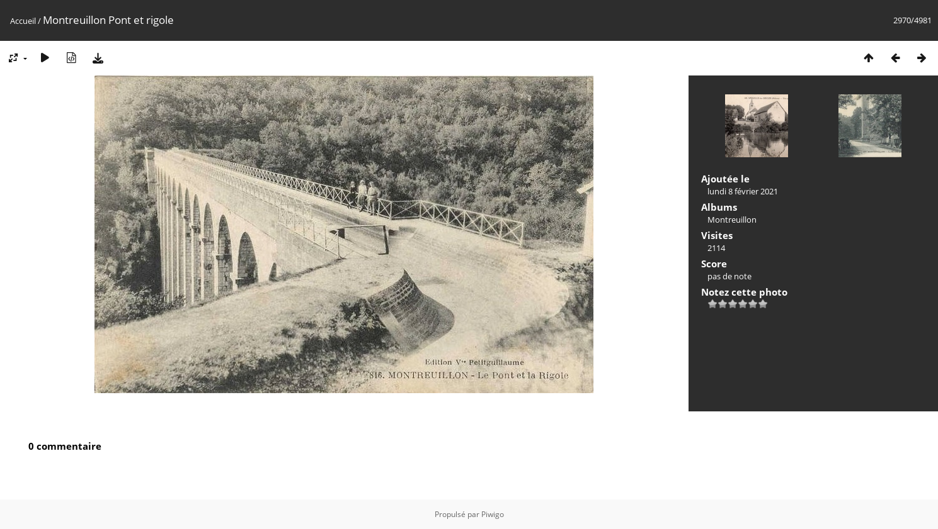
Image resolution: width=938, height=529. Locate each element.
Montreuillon (732, 219)
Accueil (23, 20)
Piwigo (492, 514)
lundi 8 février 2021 (742, 191)
